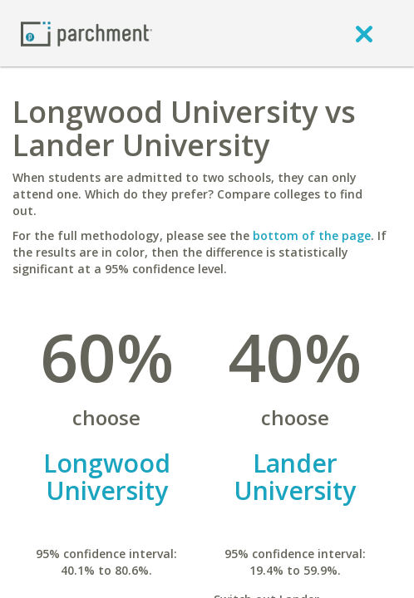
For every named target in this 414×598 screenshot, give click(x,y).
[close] (364, 33)
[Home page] (86, 33)
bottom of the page (312, 235)
